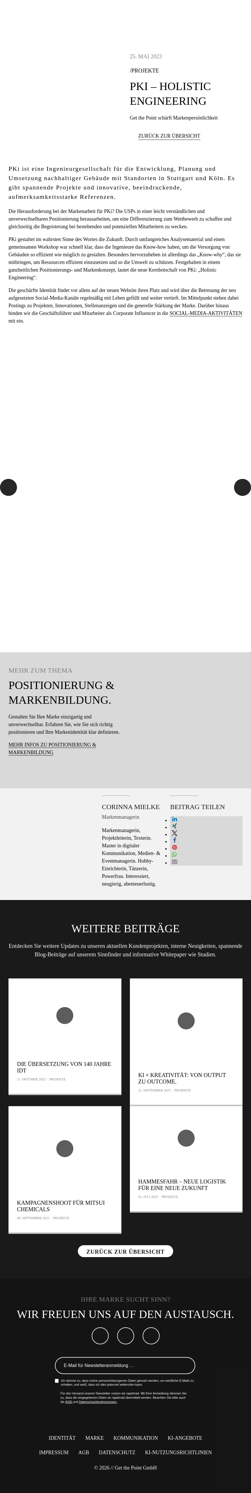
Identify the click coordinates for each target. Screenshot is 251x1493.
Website (128, 290)
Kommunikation (135, 1438)
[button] (174, 820)
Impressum (53, 1452)
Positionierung (64, 219)
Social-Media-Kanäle (57, 298)
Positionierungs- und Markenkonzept (77, 270)
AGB (69, 1402)
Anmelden (187, 1365)
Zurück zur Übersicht (169, 136)
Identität (47, 290)
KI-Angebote (185, 1438)
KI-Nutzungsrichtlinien (178, 1452)
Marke (94, 1438)
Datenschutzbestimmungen (98, 1402)
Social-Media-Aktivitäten (206, 313)
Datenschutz (117, 1452)
